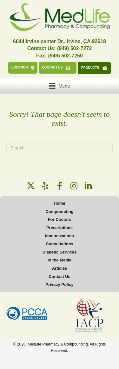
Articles (59, 268)
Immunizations (59, 236)
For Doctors (59, 219)
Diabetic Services (60, 252)
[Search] (59, 147)
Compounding (59, 211)
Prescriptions (59, 227)
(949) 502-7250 (65, 55)
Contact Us (59, 276)
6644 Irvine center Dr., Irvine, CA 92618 (59, 41)
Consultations (59, 243)
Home (59, 203)
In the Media (59, 260)
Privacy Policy (59, 284)
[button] (31, 186)
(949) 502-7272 (74, 48)
